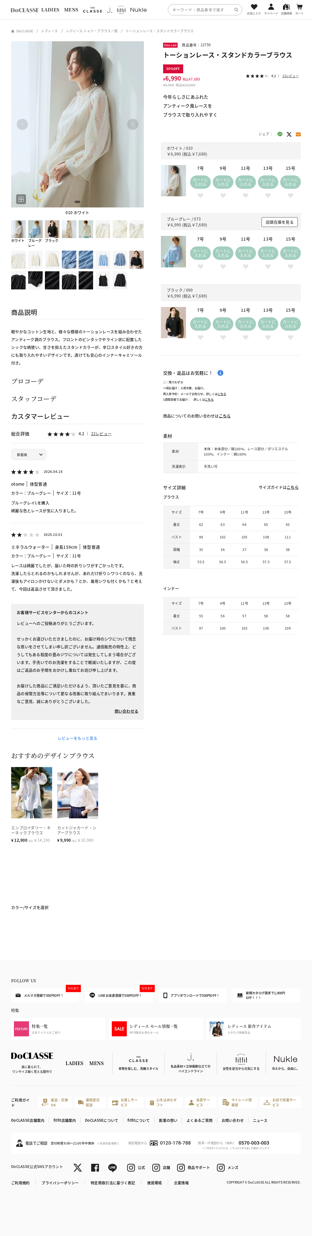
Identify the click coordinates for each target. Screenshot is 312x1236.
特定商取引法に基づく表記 (113, 1182)
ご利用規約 (20, 1182)
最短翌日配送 (89, 1102)
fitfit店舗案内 (65, 1120)
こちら (221, 394)
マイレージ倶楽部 (237, 1102)
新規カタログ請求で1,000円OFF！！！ (261, 995)
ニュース (260, 1120)
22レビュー (101, 433)
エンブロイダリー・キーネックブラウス (31, 830)
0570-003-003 (254, 1143)
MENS (71, 9)
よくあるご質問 (199, 1120)
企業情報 (181, 1182)
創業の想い (168, 1120)
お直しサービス (125, 1102)
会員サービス (199, 1102)
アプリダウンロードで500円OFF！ (191, 995)
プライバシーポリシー (60, 1182)
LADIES (50, 9)
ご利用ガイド (20, 1102)
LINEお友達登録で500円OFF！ (121, 993)
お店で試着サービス (279, 1102)
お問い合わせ (233, 1120)
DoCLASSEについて (101, 1120)
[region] (156, 9)
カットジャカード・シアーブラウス (77, 830)
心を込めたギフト (163, 1102)
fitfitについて (138, 1120)
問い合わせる (127, 711)
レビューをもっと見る (78, 738)
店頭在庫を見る (280, 222)
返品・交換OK (55, 1102)
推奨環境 (154, 1182)
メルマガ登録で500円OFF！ (47, 992)
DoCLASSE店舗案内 (27, 1120)
